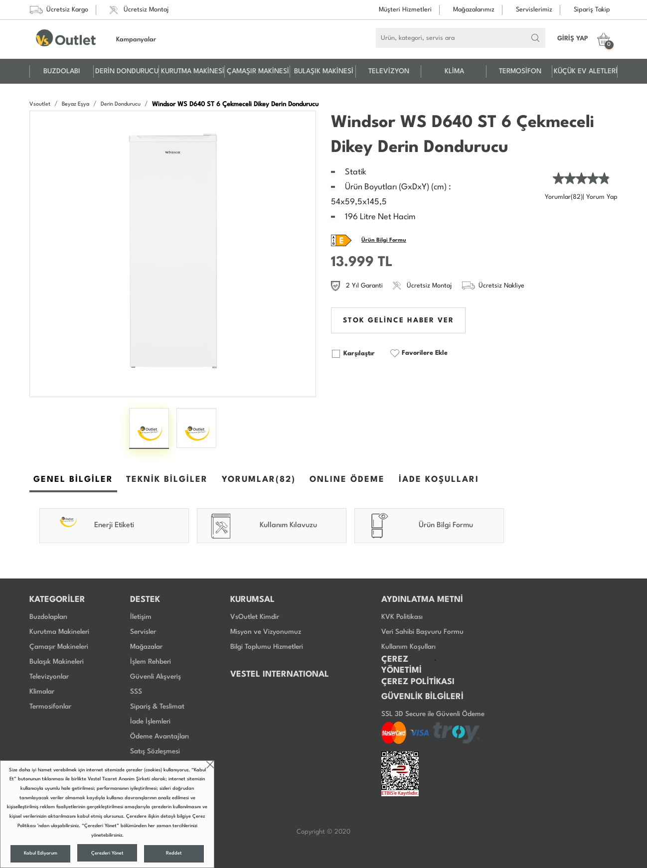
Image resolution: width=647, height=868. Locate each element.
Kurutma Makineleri (59, 631)
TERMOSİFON (520, 71)
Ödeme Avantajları (159, 736)
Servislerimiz (534, 9)
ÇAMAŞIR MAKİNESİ (258, 71)
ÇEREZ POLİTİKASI (418, 682)
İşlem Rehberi (150, 661)
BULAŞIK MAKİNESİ (323, 71)
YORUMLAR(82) (259, 479)
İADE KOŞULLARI (439, 479)
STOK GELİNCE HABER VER (398, 320)
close (210, 764)
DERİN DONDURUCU (127, 71)
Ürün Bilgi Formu (383, 240)
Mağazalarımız (473, 9)
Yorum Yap (602, 197)
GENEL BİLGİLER (73, 479)
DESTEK (145, 599)
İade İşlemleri (150, 721)
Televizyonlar (49, 676)
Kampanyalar (136, 39)
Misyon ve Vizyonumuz (265, 631)
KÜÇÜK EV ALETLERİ (586, 71)
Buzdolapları (48, 616)
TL (385, 262)
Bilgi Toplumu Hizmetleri (266, 646)
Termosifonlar (50, 706)
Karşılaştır (353, 354)
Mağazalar (146, 646)
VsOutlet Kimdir (254, 616)
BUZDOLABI (61, 71)
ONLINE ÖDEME (347, 479)
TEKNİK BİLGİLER (167, 479)
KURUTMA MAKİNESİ (192, 71)
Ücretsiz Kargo (58, 10)
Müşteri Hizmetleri (405, 9)
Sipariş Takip (592, 9)
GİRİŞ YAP (572, 38)
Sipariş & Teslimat (157, 706)
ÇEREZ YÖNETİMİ (401, 665)
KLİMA (454, 71)
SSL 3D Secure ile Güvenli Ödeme (433, 714)
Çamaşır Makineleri (58, 646)
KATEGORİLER (57, 599)
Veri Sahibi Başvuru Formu (422, 631)
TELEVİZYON (388, 71)
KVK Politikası (402, 616)
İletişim (141, 616)
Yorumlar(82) (564, 197)
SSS (136, 691)
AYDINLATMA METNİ (422, 599)
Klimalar (41, 691)
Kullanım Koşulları (408, 646)
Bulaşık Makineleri (56, 661)
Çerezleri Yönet (107, 853)
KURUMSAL (252, 599)
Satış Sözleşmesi (155, 751)
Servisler (143, 631)
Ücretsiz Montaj (139, 10)
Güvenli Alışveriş (155, 676)
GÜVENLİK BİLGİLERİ (422, 697)
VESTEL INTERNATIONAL (279, 674)
